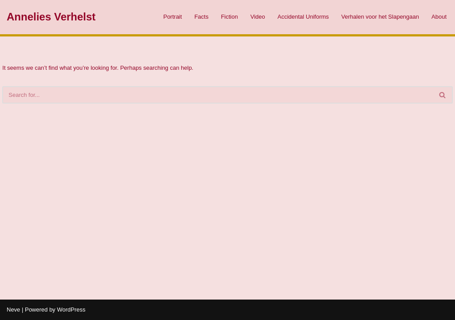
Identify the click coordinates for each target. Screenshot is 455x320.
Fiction (229, 16)
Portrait (172, 16)
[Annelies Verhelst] (51, 17)
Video (257, 16)
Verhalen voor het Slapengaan (380, 16)
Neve (13, 309)
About (439, 16)
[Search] (217, 95)
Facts (201, 16)
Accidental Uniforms (303, 16)
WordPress (71, 309)
